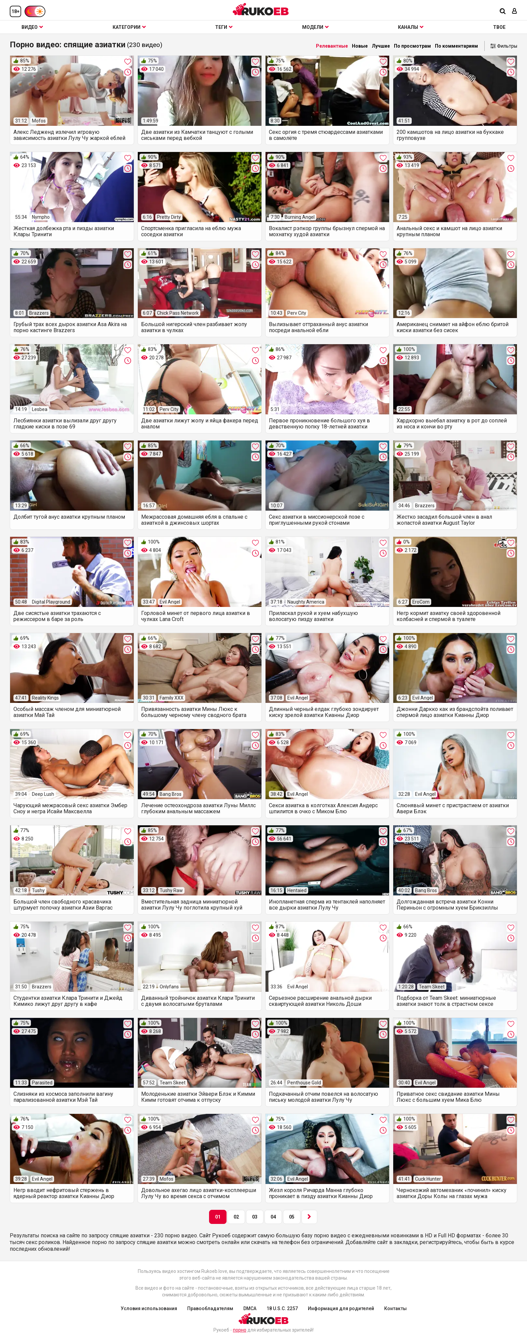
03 (254, 1217)
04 (273, 1217)
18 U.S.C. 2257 (282, 1308)
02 (236, 1217)
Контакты (395, 1308)
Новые (360, 46)
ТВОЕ (499, 27)
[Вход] (514, 11)
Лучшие (381, 46)
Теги (224, 27)
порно (239, 1330)
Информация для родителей (341, 1308)
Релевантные (332, 46)
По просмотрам (412, 46)
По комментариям (456, 46)
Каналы (410, 27)
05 (291, 1217)
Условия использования (149, 1308)
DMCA (249, 1308)
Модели (315, 27)
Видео (32, 27)
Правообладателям (210, 1308)
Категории (129, 27)
